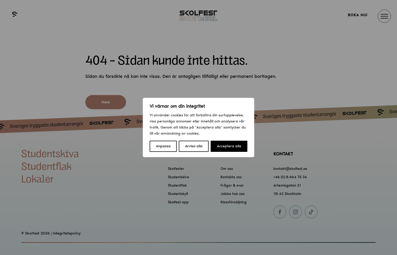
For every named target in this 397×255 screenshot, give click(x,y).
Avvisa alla (194, 146)
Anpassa (163, 146)
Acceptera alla (229, 146)
